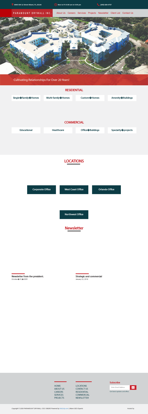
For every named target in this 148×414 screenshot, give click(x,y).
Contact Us (127, 12)
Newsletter (103, 12)
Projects (92, 12)
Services (82, 12)
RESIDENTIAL (82, 392)
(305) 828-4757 (106, 5)
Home (57, 386)
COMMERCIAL (83, 395)
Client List (115, 12)
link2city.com (64, 408)
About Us (60, 12)
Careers (71, 12)
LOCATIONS (81, 386)
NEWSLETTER (82, 398)
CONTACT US (82, 389)
